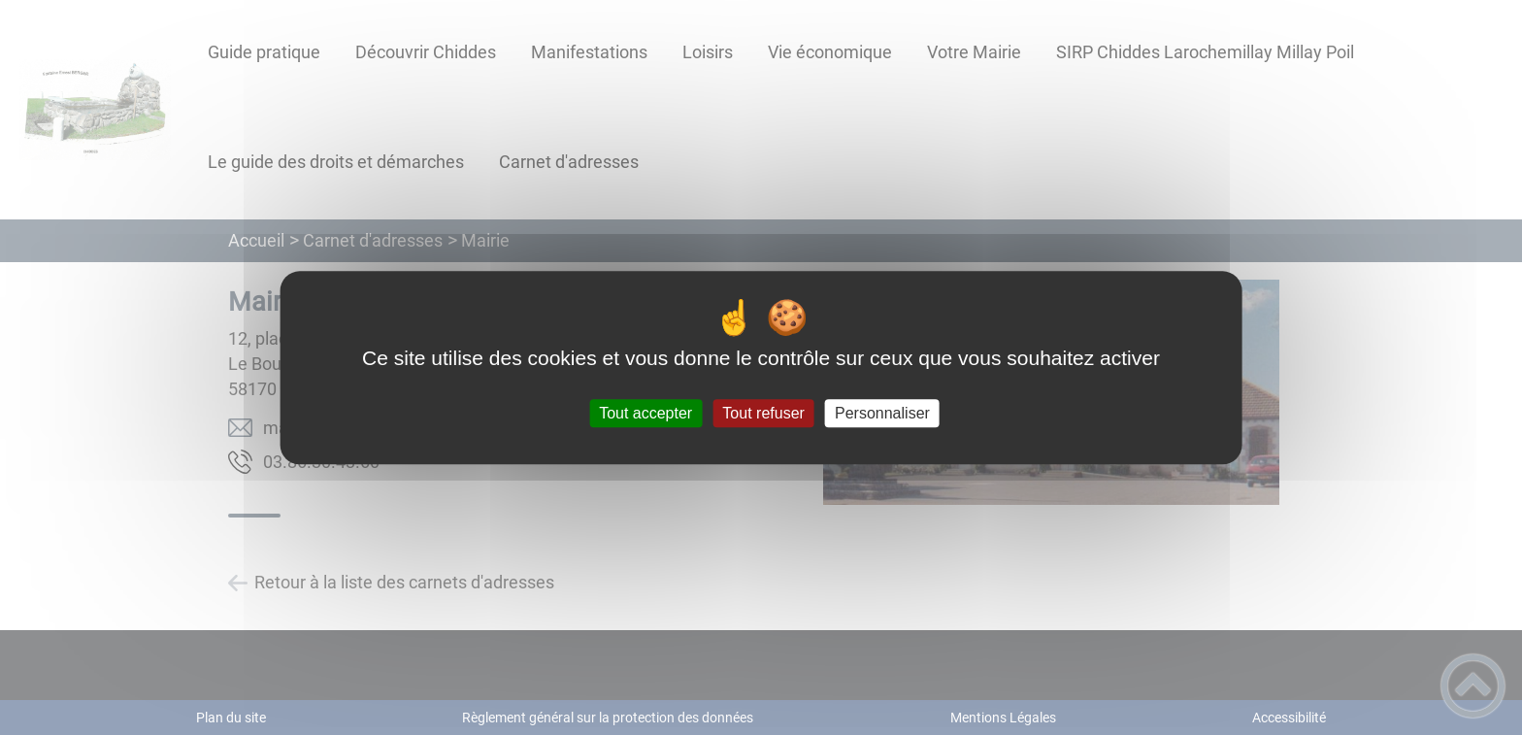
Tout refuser (763, 413)
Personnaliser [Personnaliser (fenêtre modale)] (882, 413)
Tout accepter (645, 413)
